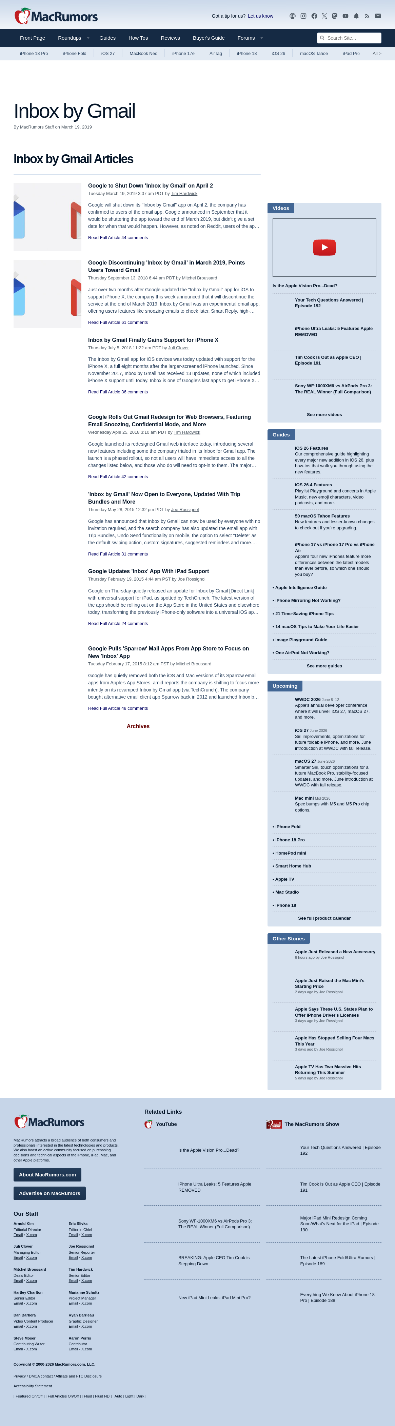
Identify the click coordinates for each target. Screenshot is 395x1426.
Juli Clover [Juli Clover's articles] (23, 1245)
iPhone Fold (74, 53)
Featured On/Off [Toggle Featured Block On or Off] (29, 1396)
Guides (108, 38)
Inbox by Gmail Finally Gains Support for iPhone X (157, 340)
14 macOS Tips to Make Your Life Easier (317, 626)
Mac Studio (287, 892)
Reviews (170, 38)
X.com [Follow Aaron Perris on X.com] (86, 1348)
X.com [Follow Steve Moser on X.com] (31, 1348)
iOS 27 (108, 53)
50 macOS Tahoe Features (322, 516)
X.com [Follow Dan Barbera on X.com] (31, 1325)
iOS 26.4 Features (313, 484)
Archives (138, 726)
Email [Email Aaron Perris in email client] (73, 1348)
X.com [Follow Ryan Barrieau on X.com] (86, 1325)
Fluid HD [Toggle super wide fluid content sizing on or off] (102, 1396)
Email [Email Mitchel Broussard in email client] (18, 1279)
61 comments (134, 322)
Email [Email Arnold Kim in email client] (18, 1233)
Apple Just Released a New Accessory (335, 951)
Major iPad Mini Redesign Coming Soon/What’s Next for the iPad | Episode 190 (339, 1222)
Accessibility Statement (33, 1386)
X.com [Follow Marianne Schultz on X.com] (86, 1302)
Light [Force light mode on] (129, 1396)
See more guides (324, 665)
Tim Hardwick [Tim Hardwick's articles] (81, 1268)
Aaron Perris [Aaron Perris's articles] (80, 1337)
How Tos (138, 38)
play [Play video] (324, 247)
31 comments (134, 553)
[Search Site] (349, 38)
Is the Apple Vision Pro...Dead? (305, 285)
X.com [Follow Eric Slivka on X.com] (86, 1233)
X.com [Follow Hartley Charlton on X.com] (31, 1302)
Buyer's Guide (209, 38)
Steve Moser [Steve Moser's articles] (25, 1337)
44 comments (134, 237)
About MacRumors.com (47, 1173)
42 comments (134, 476)
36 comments (134, 391)
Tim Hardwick (184, 193)
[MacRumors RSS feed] (367, 16)
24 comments (134, 623)
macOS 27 (305, 761)
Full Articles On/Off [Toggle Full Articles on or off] (63, 1396)
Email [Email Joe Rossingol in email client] (73, 1256)
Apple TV (284, 879)
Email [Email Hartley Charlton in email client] (18, 1302)
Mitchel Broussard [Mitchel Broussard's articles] (30, 1268)
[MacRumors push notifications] (356, 16)
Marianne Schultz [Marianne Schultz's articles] (84, 1291)
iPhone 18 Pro (34, 53)
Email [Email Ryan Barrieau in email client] (73, 1325)
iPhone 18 (247, 53)
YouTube (166, 1123)
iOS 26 (278, 53)
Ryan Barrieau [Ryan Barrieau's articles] (81, 1314)
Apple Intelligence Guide (301, 587)
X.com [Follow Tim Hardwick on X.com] (86, 1279)
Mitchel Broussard (199, 277)
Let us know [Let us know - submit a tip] (260, 16)
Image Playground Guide (301, 639)
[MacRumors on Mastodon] (334, 16)
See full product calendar (324, 918)
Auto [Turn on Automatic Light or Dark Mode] (118, 1396)
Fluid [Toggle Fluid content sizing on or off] (88, 1396)
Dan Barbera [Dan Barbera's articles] (25, 1314)
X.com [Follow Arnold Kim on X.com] (31, 1233)
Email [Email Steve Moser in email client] (18, 1348)
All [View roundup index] (377, 53)
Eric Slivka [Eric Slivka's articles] (78, 1222)
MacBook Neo (144, 53)
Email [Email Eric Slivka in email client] (73, 1233)
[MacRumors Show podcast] (292, 16)
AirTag (216, 53)
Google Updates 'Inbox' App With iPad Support (152, 571)
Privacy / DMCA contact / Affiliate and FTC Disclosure (58, 1376)
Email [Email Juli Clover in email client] (18, 1256)
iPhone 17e (183, 53)
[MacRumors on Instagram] (303, 16)
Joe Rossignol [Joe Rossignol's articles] (81, 1245)
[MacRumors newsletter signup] (378, 16)
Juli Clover (178, 347)
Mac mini (304, 798)
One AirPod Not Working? (302, 652)
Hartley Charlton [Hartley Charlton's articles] (28, 1291)
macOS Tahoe (314, 53)
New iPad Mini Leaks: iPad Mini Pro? (214, 1296)
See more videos (324, 414)
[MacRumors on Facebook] (314, 16)
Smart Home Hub (293, 865)
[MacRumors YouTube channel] (345, 16)
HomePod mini (290, 853)
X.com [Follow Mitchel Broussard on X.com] (31, 1279)
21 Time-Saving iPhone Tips (304, 613)
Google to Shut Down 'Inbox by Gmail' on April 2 (154, 185)
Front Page (32, 38)
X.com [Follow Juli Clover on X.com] (31, 1256)
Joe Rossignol (185, 509)
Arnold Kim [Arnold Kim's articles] (24, 1222)
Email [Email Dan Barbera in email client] (18, 1325)
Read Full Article (104, 237)
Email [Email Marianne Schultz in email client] (73, 1302)
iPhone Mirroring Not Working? (308, 600)
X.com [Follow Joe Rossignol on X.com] (86, 1256)
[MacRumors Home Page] (56, 16)
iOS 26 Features (311, 448)
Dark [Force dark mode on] (140, 1396)
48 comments (134, 708)
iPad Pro (351, 53)
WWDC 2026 (308, 699)
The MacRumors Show (312, 1123)
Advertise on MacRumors (49, 1192)
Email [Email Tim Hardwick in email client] (73, 1279)
